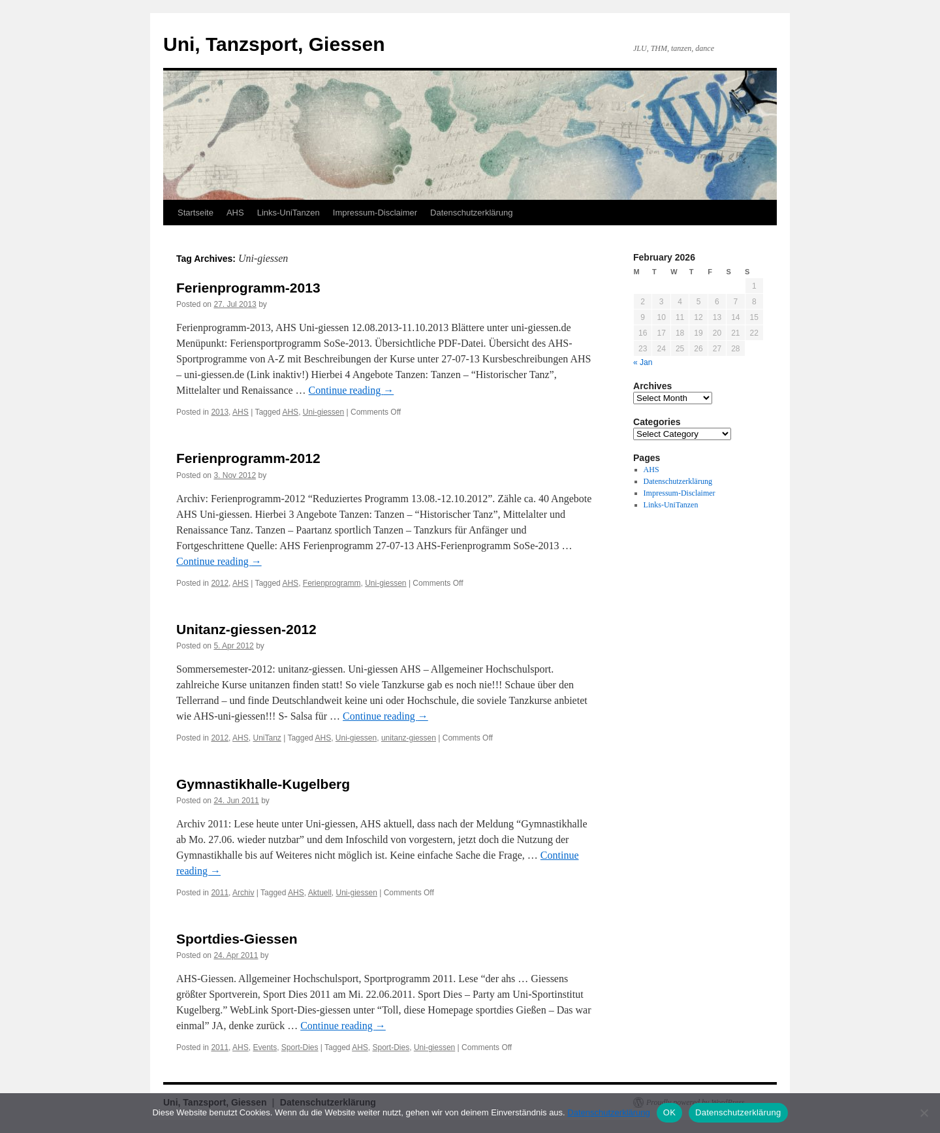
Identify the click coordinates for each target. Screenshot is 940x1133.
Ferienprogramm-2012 (248, 458)
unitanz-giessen (408, 737)
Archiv (243, 892)
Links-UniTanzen (288, 212)
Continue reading (351, 390)
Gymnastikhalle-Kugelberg (263, 783)
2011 (219, 892)
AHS (235, 212)
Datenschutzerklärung (471, 212)
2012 (219, 583)
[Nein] (923, 1112)
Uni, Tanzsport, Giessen (274, 44)
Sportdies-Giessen (237, 938)
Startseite (195, 212)
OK (669, 1112)
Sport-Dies (300, 1047)
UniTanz (267, 737)
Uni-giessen (323, 412)
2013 (219, 412)
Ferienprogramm (332, 583)
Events (265, 1047)
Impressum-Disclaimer (375, 212)
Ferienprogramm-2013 (248, 287)
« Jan (642, 362)
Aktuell (320, 892)
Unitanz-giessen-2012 (246, 629)
